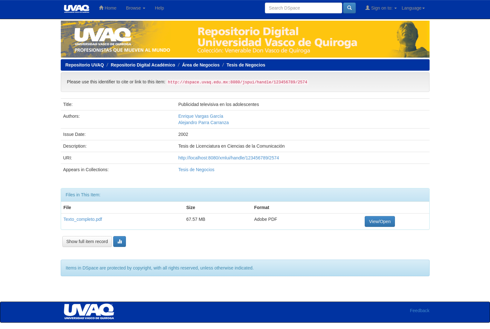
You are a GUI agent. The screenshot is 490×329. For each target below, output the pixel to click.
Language (413, 7)
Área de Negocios (200, 64)
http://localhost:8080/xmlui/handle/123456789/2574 (228, 157)
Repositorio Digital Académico (143, 64)
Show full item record (87, 241)
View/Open (379, 221)
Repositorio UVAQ (85, 64)
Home (107, 7)
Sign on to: (381, 7)
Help (159, 7)
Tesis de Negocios (245, 64)
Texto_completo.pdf (83, 219)
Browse (135, 7)
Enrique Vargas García (200, 116)
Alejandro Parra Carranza (203, 122)
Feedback (419, 310)
